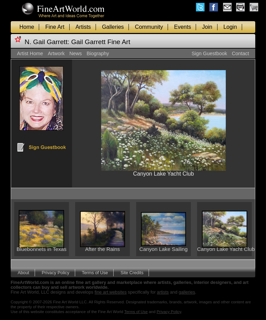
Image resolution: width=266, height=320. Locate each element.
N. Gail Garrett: (47, 41)
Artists (83, 27)
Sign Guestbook (209, 53)
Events (182, 27)
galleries (187, 292)
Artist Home (30, 53)
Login (230, 27)
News (75, 53)
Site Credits (132, 272)
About (23, 272)
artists (163, 292)
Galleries (113, 27)
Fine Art (54, 27)
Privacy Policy (56, 272)
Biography (98, 53)
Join (207, 27)
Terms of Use (95, 272)
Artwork (56, 53)
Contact (240, 53)
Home (26, 27)
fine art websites (110, 292)
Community (149, 27)
